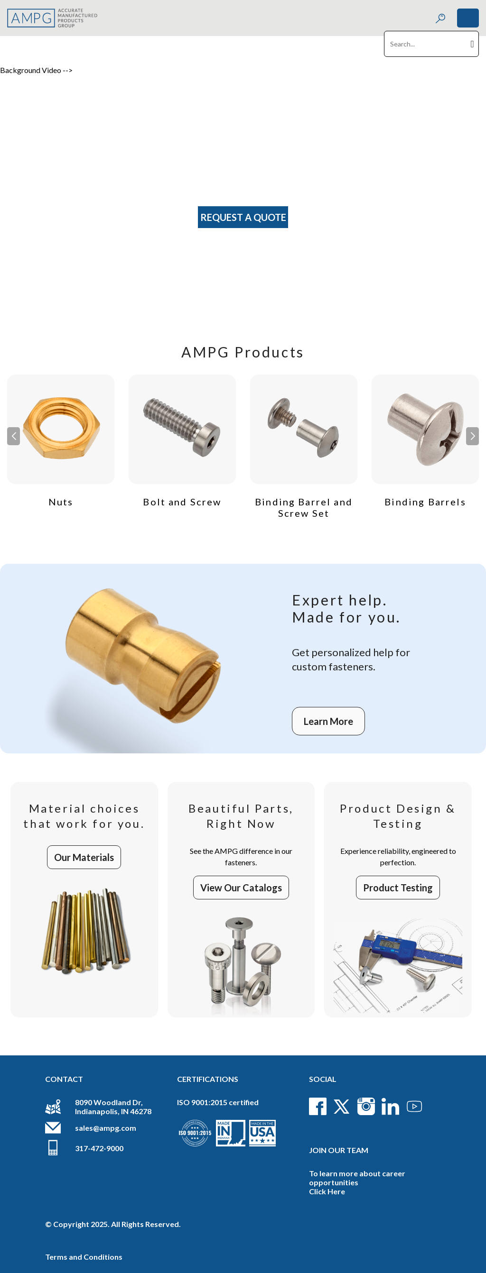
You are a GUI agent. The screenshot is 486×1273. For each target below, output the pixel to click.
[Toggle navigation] (468, 18)
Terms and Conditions (83, 1256)
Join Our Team (338, 1149)
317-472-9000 (99, 1148)
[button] (472, 436)
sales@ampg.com (105, 1127)
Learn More (328, 721)
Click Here (327, 1191)
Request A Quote (243, 217)
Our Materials (84, 857)
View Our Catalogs (241, 887)
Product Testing (398, 887)
